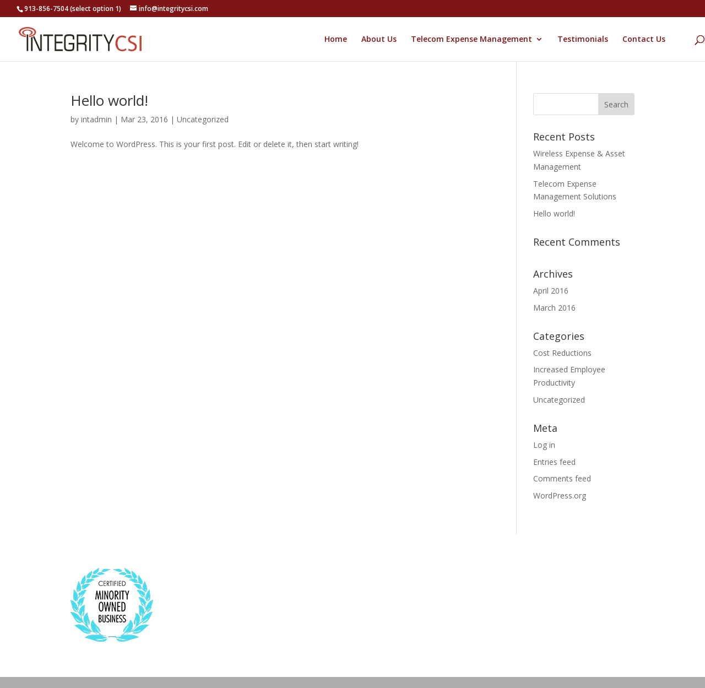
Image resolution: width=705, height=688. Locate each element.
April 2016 (550, 290)
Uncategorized (203, 119)
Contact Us (643, 39)
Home (335, 39)
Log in (544, 445)
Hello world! (109, 100)
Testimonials (582, 39)
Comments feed (562, 478)
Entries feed (554, 462)
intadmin (96, 119)
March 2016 (554, 307)
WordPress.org (559, 495)
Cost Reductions (562, 353)
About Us (379, 39)
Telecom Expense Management (471, 39)
